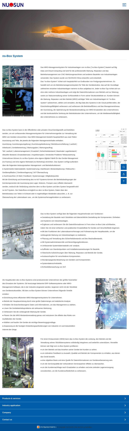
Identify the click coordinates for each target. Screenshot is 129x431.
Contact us (64, 419)
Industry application (64, 405)
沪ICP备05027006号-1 (48, 427)
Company (64, 412)
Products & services (64, 398)
